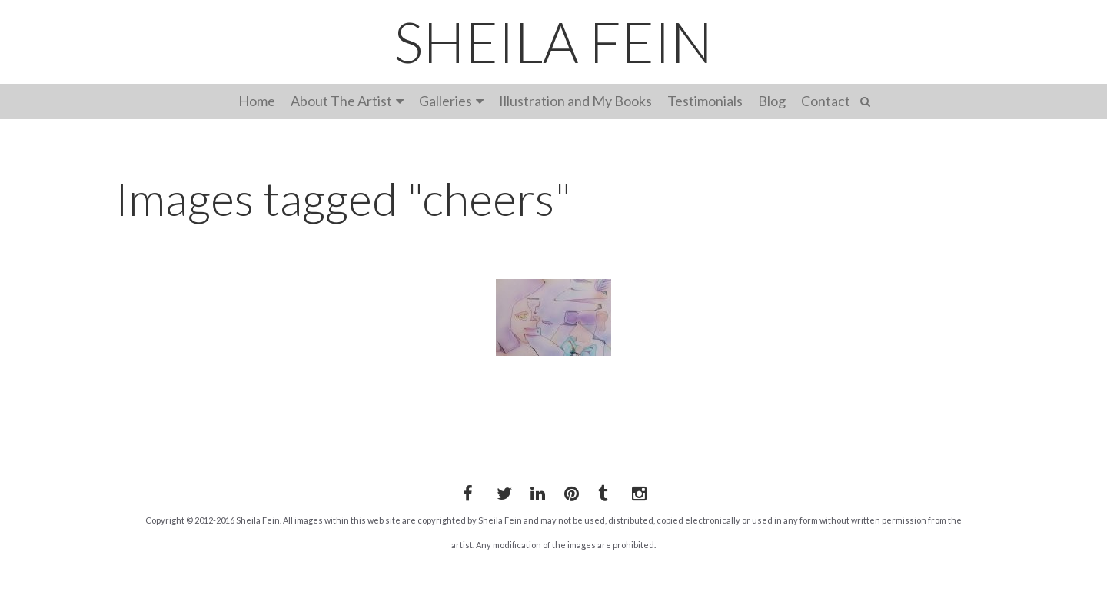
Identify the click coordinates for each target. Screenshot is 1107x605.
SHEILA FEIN (553, 41)
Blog (772, 100)
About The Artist (341, 100)
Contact (825, 100)
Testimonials (705, 100)
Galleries (445, 100)
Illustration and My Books (575, 100)
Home (256, 100)
